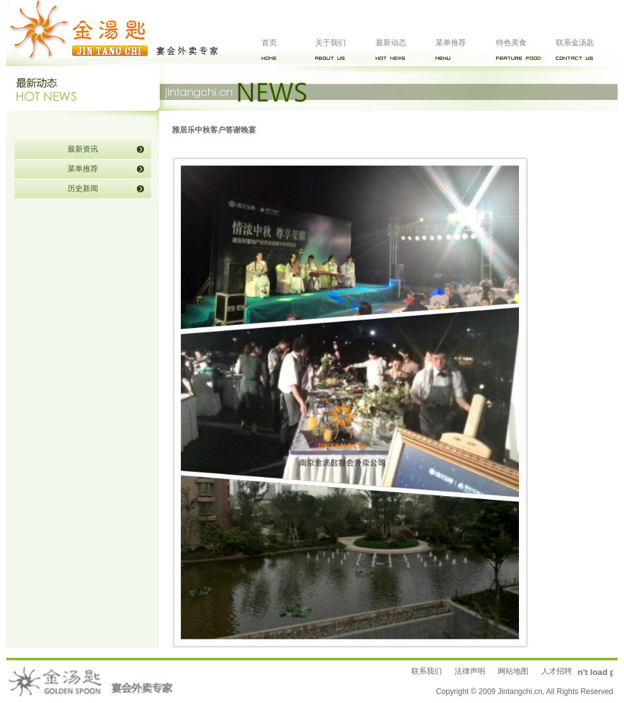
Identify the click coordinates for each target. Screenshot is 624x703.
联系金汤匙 (575, 42)
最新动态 (391, 42)
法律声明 (470, 671)
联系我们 (426, 671)
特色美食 (511, 42)
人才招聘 (556, 671)
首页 (269, 42)
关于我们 (330, 42)
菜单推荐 (451, 42)
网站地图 (513, 671)
